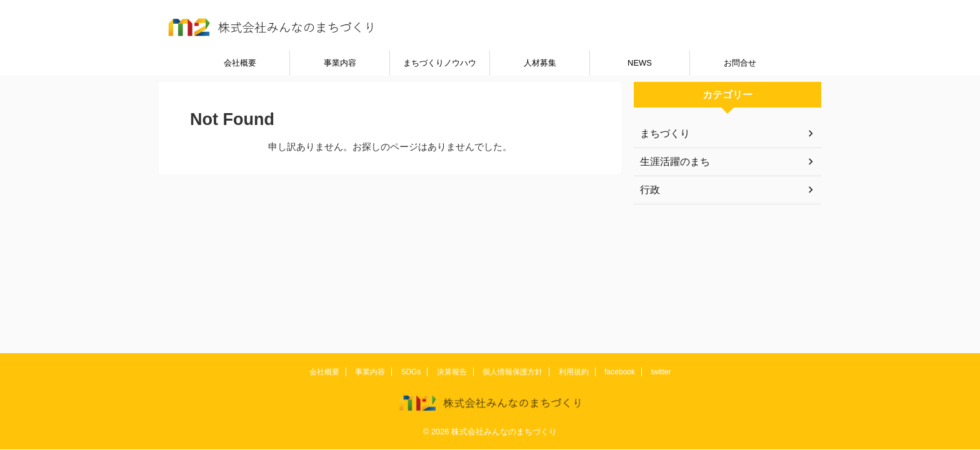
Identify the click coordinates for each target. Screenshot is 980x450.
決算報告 (452, 372)
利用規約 (574, 372)
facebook (619, 372)
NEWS (640, 63)
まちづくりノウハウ (439, 63)
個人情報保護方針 (512, 372)
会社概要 (240, 63)
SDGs (411, 372)
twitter (661, 372)
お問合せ (740, 63)
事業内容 (340, 63)
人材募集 (540, 63)
